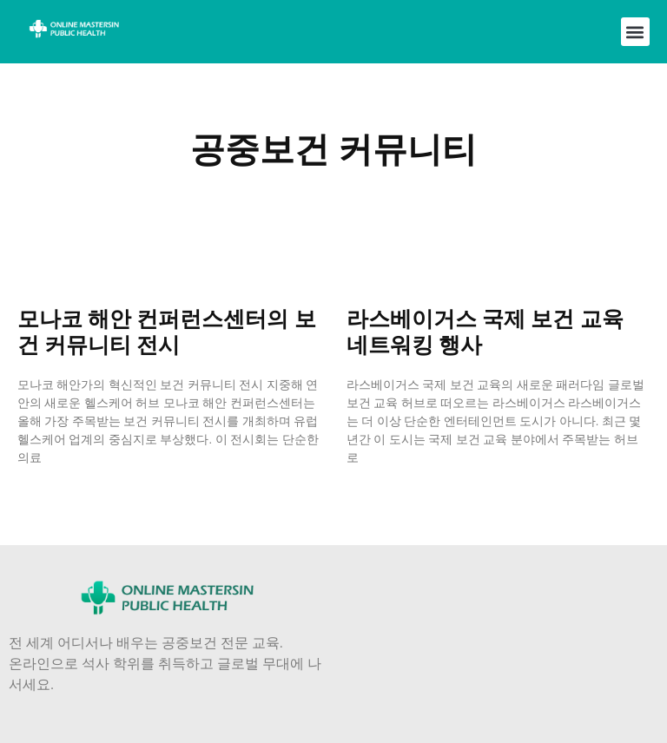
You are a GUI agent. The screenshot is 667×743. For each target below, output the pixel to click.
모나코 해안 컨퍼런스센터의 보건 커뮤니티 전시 (166, 332)
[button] (635, 31)
